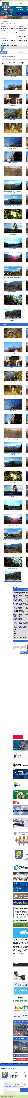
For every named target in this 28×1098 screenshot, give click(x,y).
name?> (12, 52)
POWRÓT (3, 52)
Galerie (14, 643)
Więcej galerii (23, 652)
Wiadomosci (22, 30)
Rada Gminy (4, 26)
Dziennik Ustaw (12, 1068)
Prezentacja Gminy (6, 21)
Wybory (3, 43)
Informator (3, 38)
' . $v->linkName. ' (8, 1065)
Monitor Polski (3, 1068)
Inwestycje (3, 30)
